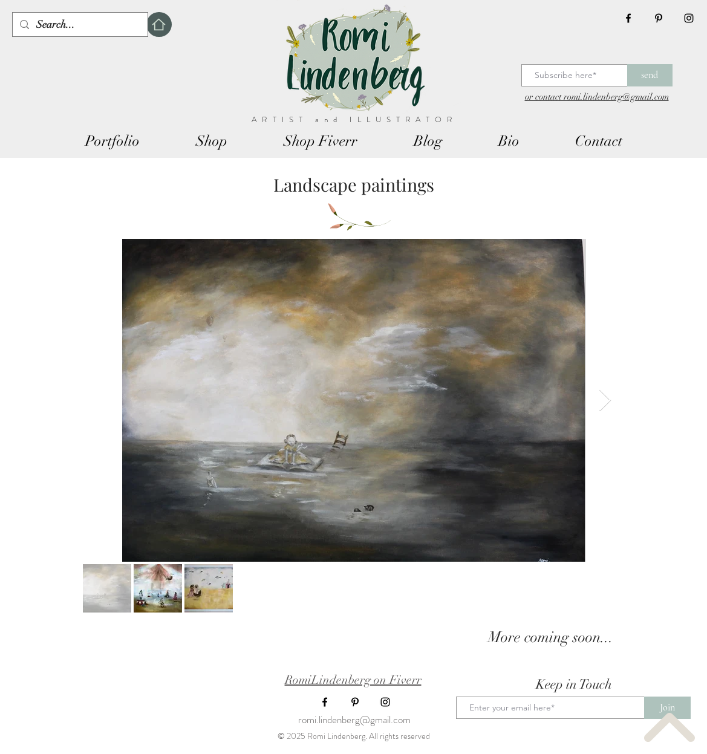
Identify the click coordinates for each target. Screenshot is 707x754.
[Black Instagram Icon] (689, 18)
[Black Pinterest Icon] (659, 18)
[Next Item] (605, 400)
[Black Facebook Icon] (628, 18)
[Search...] (79, 25)
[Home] (159, 24)
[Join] (667, 708)
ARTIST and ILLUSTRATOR (354, 119)
